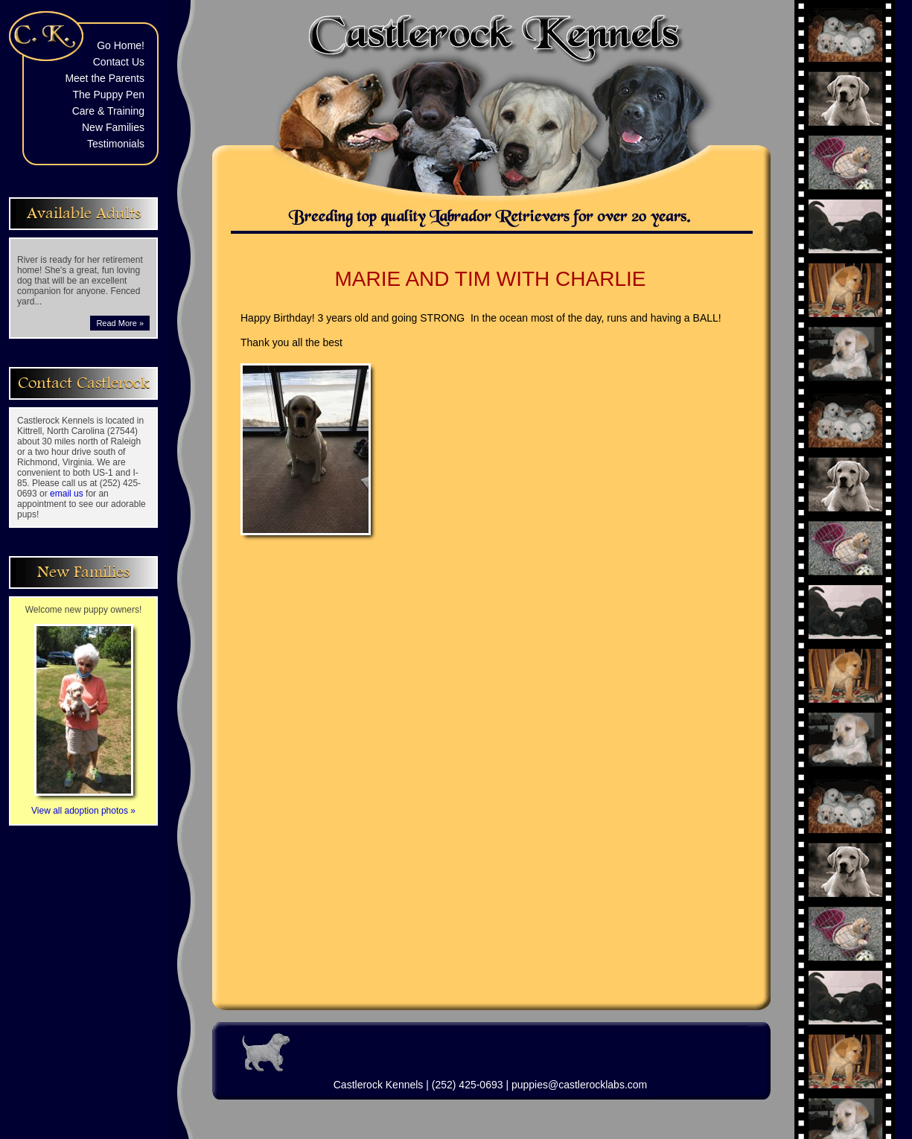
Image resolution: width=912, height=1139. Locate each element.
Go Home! (120, 45)
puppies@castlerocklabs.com (579, 1085)
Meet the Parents (104, 78)
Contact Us (118, 62)
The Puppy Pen (108, 94)
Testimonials (115, 144)
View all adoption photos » (83, 805)
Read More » (120, 323)
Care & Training (108, 111)
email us (66, 493)
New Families (113, 127)
